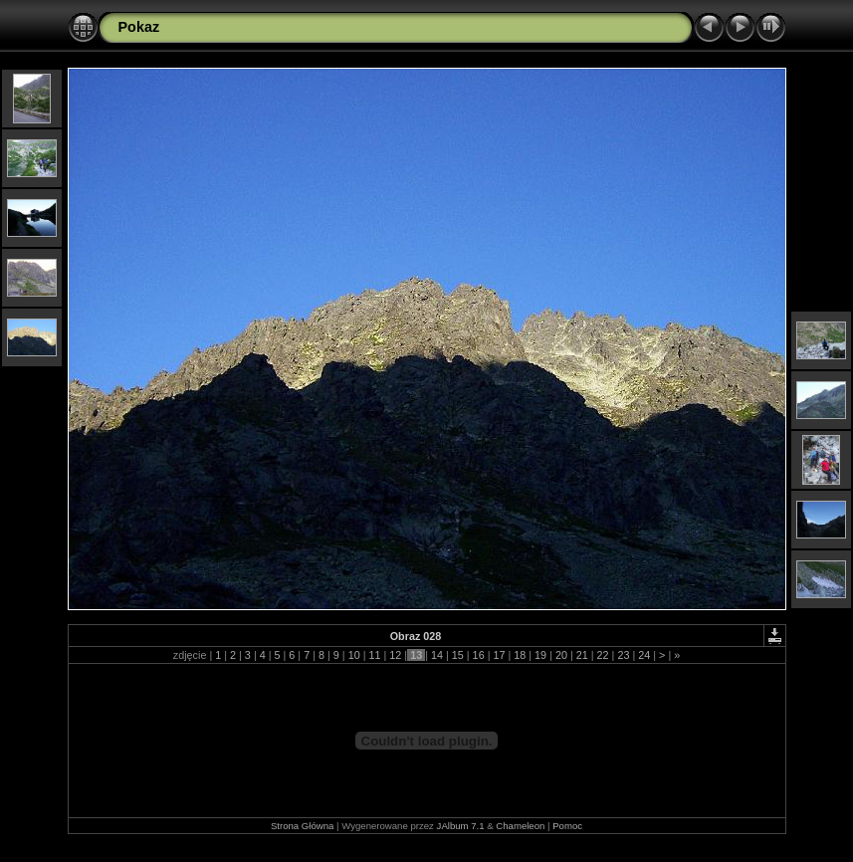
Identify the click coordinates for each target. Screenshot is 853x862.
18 (520, 655)
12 (395, 655)
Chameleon (520, 825)
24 (644, 655)
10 (354, 655)
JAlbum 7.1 (461, 825)
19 (540, 655)
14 (437, 655)
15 (458, 655)
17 (499, 655)
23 (623, 655)
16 (479, 655)
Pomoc (567, 825)
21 (582, 655)
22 (603, 655)
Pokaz (139, 27)
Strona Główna (302, 825)
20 (561, 655)
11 (374, 655)
